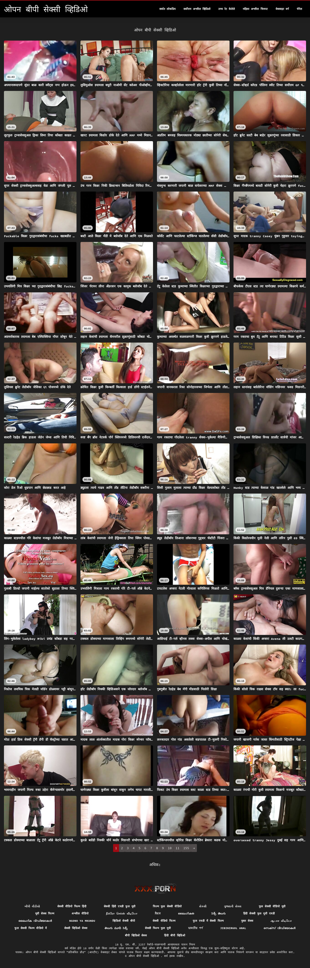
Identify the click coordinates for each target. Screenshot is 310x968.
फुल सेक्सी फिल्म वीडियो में (30, 928)
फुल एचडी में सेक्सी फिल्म (208, 921)
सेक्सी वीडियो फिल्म (164, 921)
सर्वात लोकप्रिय (167, 9)
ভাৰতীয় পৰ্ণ (195, 928)
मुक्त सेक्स (247, 921)
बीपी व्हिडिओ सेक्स (136, 935)
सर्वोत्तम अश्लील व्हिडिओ (196, 9)
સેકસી (202, 906)
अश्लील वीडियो (80, 913)
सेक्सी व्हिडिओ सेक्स (75, 928)
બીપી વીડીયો (32, 906)
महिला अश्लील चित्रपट (255, 9)
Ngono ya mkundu (82, 921)
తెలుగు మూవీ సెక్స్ (116, 928)
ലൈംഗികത (186, 913)
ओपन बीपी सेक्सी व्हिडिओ (145, 956)
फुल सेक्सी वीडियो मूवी (272, 906)
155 (186, 848)
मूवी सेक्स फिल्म (44, 913)
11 (177, 848)
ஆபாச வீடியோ (281, 921)
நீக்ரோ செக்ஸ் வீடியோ (121, 913)
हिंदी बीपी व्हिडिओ (174, 935)
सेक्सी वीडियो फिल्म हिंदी (71, 906)
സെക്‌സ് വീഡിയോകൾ (280, 928)
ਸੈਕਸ (158, 913)
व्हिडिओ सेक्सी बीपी (123, 921)
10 (170, 848)
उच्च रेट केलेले (226, 9)
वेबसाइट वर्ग (282, 9)
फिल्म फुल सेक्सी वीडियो (167, 906)
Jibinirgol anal (233, 928)
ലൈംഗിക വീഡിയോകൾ (35, 921)
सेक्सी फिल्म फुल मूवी (158, 928)
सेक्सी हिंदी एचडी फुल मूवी (119, 906)
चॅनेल (299, 9)
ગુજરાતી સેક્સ (232, 906)
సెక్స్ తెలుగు (218, 913)
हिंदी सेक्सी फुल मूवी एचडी (259, 913)
